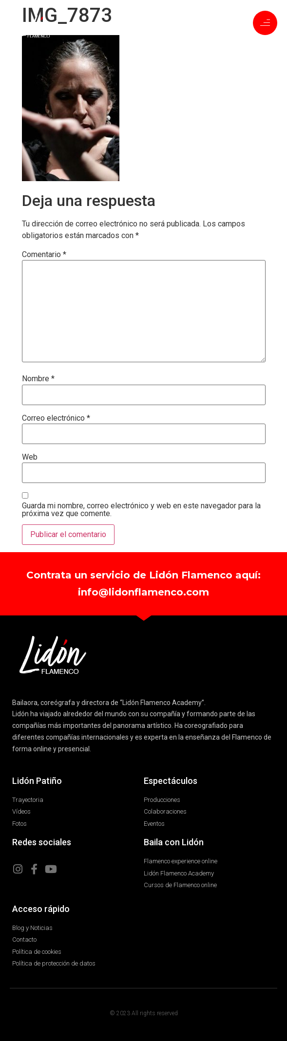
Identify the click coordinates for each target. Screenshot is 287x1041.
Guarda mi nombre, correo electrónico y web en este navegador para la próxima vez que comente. (141, 510)
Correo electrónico (56, 418)
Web (30, 457)
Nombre (38, 379)
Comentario (44, 255)
